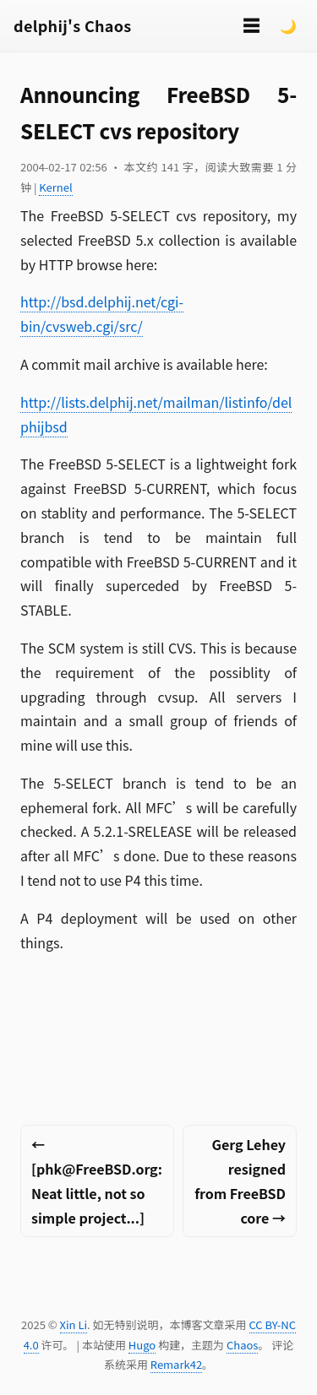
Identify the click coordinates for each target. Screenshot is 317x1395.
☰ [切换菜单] (251, 25)
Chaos (242, 1345)
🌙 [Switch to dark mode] (288, 25)
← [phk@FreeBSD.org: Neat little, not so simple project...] (96, 1180)
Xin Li (74, 1324)
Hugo (142, 1345)
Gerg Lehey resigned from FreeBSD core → (240, 1180)
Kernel (55, 187)
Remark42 (176, 1364)
